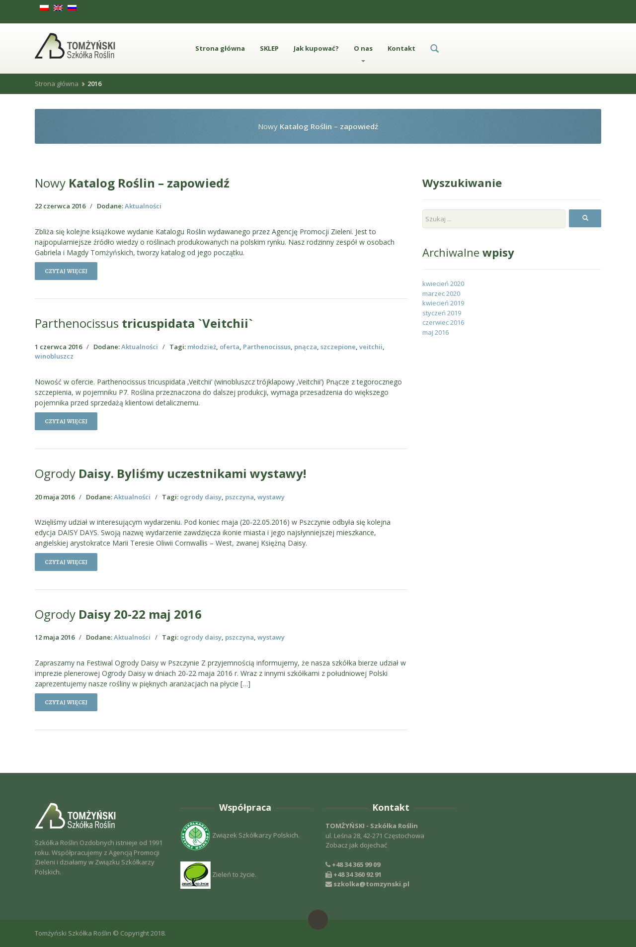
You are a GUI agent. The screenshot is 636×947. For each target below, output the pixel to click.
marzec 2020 (441, 293)
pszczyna (239, 496)
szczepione (338, 346)
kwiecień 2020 (443, 283)
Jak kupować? (316, 48)
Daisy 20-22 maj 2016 (118, 614)
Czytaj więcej (66, 271)
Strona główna (220, 48)
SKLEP (269, 48)
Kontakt (401, 48)
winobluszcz (54, 356)
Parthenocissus (267, 346)
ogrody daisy (201, 496)
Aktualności (143, 205)
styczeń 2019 (441, 312)
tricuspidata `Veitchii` (144, 323)
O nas (363, 53)
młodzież (201, 346)
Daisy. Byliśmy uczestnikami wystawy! (170, 473)
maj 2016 (435, 332)
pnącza (305, 346)
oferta (229, 346)
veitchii (371, 346)
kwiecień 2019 (443, 302)
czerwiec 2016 (443, 322)
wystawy (271, 496)
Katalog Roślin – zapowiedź (132, 183)
